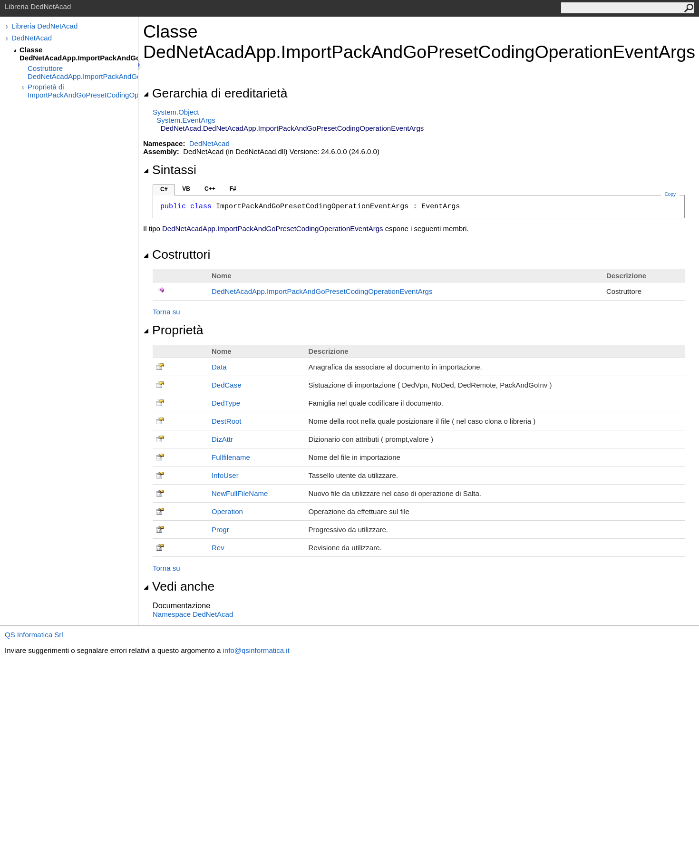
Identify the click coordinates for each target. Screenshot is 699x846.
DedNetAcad (31, 38)
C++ (209, 188)
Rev (218, 548)
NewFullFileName (240, 493)
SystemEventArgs (185, 120)
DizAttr (222, 439)
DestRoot (227, 421)
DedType (226, 403)
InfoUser (225, 475)
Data (219, 367)
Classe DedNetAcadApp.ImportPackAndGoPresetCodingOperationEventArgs (78, 54)
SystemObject (176, 112)
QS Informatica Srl (34, 635)
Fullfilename (231, 457)
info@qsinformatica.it (256, 650)
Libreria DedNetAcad (44, 26)
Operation (227, 511)
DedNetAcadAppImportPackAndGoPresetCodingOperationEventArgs (322, 291)
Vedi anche (178, 586)
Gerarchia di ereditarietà (215, 93)
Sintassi (169, 170)
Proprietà (173, 330)
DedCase (227, 385)
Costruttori (176, 254)
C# (163, 189)
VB (186, 188)
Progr (220, 529)
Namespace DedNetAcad (193, 614)
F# (233, 188)
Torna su (166, 312)
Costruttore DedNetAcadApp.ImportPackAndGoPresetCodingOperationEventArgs (83, 72)
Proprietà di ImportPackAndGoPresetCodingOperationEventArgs (83, 91)
